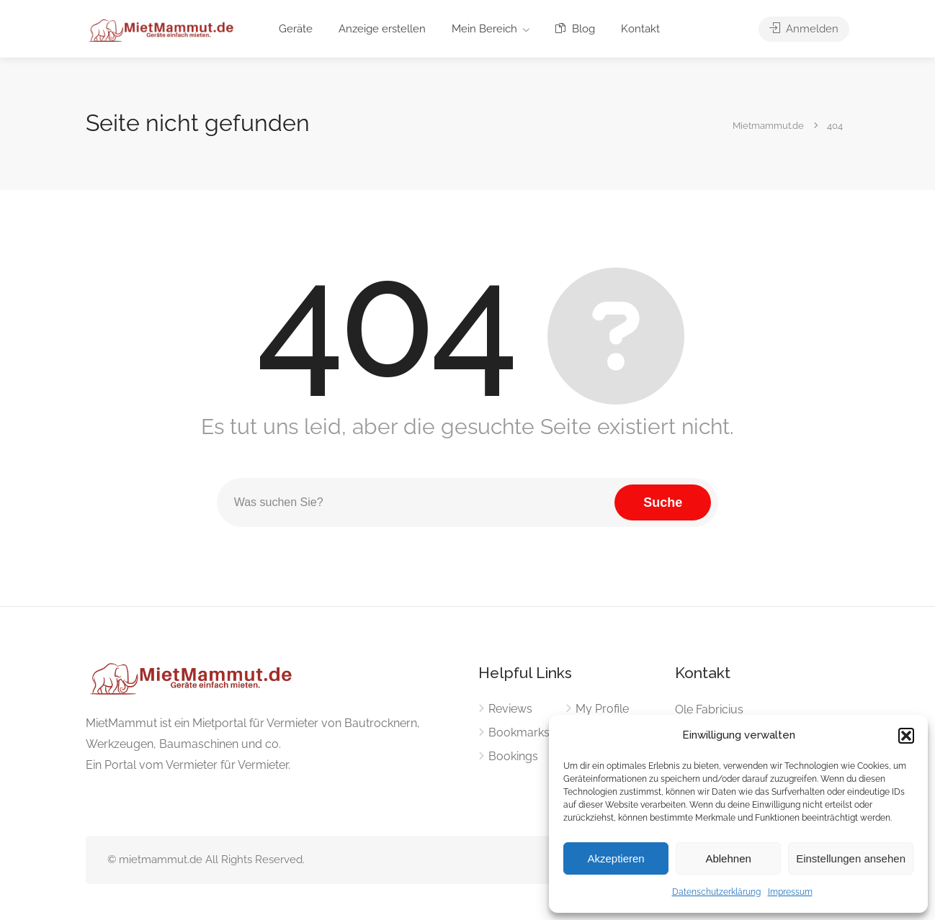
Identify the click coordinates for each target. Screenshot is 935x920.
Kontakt (640, 28)
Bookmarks (519, 732)
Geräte (296, 28)
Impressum (790, 892)
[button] (906, 736)
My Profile (602, 709)
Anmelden (803, 28)
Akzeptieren (615, 858)
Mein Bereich (484, 28)
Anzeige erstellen (382, 28)
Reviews (510, 709)
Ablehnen (728, 858)
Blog (575, 28)
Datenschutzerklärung (716, 892)
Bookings (513, 756)
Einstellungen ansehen (850, 858)
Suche (662, 502)
